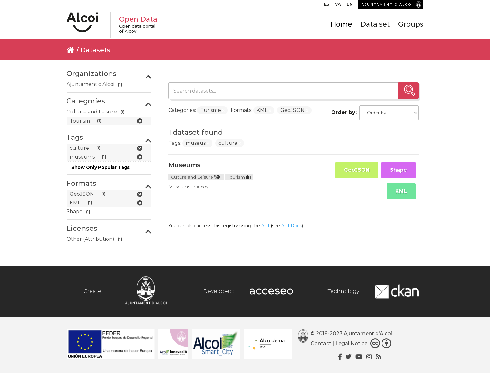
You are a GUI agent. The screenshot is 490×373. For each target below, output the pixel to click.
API (265, 226)
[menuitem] (326, 5)
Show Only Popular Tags (100, 167)
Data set (375, 24)
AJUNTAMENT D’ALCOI (387, 5)
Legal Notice (351, 343)
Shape (398, 170)
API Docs (291, 226)
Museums (184, 165)
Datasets (95, 50)
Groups (410, 24)
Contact (321, 343)
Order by (343, 112)
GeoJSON (356, 170)
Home (341, 24)
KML (401, 191)
